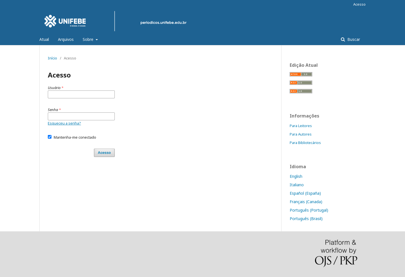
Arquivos (66, 39)
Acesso (359, 4)
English (296, 176)
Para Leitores (301, 125)
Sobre (88, 39)
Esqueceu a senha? (64, 123)
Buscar (353, 39)
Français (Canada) (306, 201)
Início (52, 58)
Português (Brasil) (306, 218)
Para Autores (301, 134)
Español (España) (305, 193)
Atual (44, 39)
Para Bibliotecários (305, 142)
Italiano (297, 184)
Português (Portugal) (309, 210)
